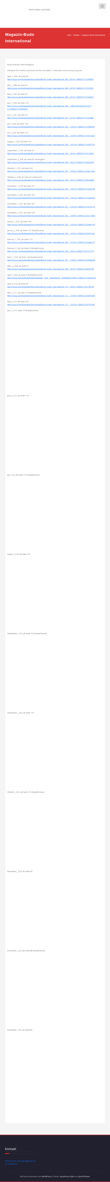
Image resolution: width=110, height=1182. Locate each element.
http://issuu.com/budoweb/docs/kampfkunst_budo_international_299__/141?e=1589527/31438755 (51, 189)
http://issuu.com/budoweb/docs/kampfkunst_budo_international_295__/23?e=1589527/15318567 (50, 153)
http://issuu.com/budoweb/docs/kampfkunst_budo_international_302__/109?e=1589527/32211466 (51, 215)
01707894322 (11, 1164)
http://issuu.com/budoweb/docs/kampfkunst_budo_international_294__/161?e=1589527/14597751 (51, 144)
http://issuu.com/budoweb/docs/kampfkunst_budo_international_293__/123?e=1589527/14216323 (51, 135)
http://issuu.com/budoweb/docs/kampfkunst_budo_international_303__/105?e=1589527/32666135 (51, 224)
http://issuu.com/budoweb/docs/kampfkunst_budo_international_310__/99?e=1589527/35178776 (50, 286)
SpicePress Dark (67, 1176)
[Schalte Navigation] (102, 6)
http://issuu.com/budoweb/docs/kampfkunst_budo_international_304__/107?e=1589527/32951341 (51, 233)
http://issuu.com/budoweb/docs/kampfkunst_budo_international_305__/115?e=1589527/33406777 (51, 242)
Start (69, 35)
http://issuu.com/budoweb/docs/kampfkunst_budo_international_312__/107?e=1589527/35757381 (51, 304)
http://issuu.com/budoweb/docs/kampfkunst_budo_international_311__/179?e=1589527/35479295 (51, 295)
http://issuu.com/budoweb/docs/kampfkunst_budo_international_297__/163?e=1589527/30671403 (51, 171)
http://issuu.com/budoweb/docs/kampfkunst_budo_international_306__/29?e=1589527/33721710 (50, 251)
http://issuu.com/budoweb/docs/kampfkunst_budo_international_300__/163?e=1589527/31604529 (51, 198)
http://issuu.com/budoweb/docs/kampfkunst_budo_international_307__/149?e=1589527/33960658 (51, 260)
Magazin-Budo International (93, 35)
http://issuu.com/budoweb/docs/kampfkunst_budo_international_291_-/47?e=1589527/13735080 (50, 118)
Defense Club (41, 5)
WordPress (46, 1176)
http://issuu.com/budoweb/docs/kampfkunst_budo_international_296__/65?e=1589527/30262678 (50, 162)
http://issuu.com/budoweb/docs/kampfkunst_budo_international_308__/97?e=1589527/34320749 (50, 269)
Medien (76, 35)
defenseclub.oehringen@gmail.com (20, 1161)
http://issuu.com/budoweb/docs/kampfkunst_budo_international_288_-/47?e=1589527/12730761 (50, 88)
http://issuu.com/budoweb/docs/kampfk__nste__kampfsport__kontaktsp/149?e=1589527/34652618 (51, 278)
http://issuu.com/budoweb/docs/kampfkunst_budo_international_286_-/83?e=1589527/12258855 (50, 79)
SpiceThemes (84, 1176)
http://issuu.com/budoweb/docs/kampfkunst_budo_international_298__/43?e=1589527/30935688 (50, 180)
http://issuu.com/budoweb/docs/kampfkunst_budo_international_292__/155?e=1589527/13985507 (51, 126)
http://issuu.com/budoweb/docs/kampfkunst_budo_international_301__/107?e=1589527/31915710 (51, 206)
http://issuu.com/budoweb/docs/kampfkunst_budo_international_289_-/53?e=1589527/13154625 (50, 97)
